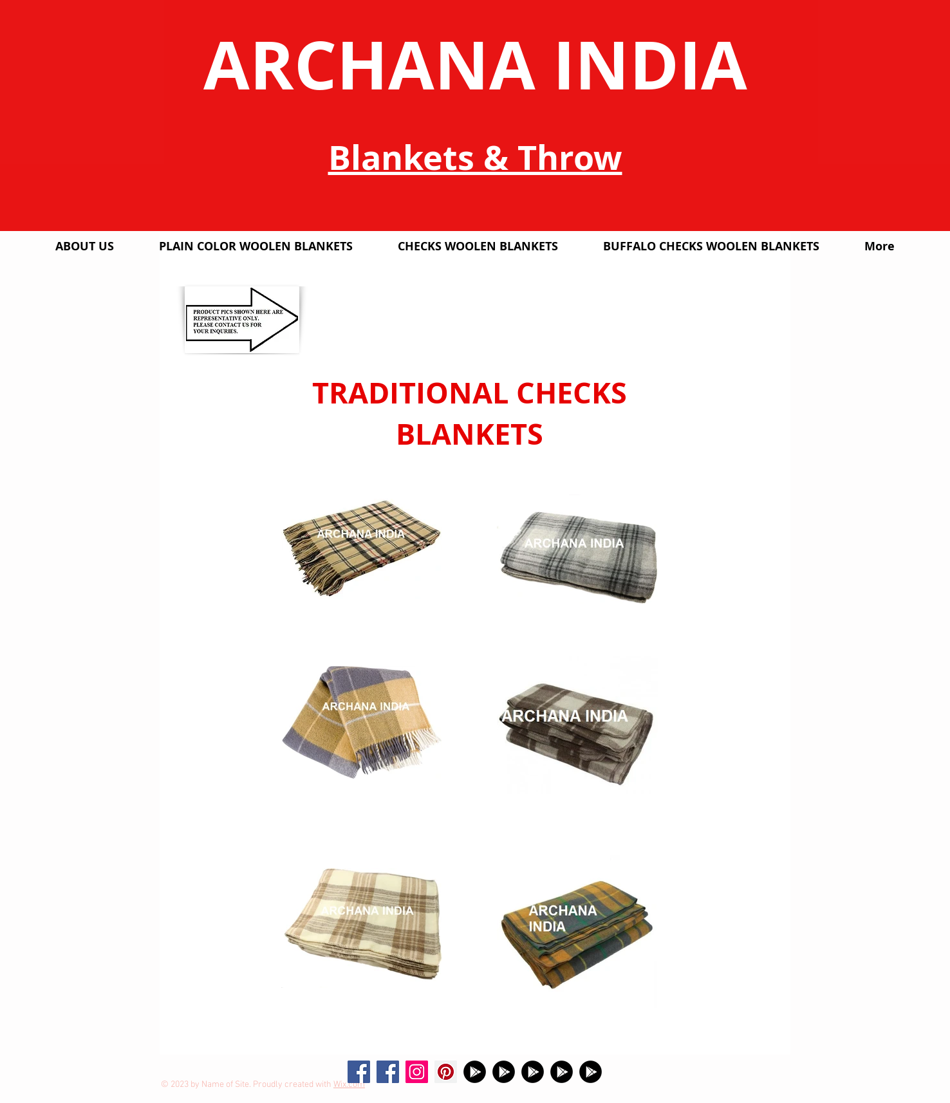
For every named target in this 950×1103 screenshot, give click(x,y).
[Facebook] (388, 1072)
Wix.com (349, 1084)
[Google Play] (474, 1072)
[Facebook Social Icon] (359, 1072)
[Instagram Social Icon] (416, 1072)
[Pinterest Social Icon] (445, 1072)
